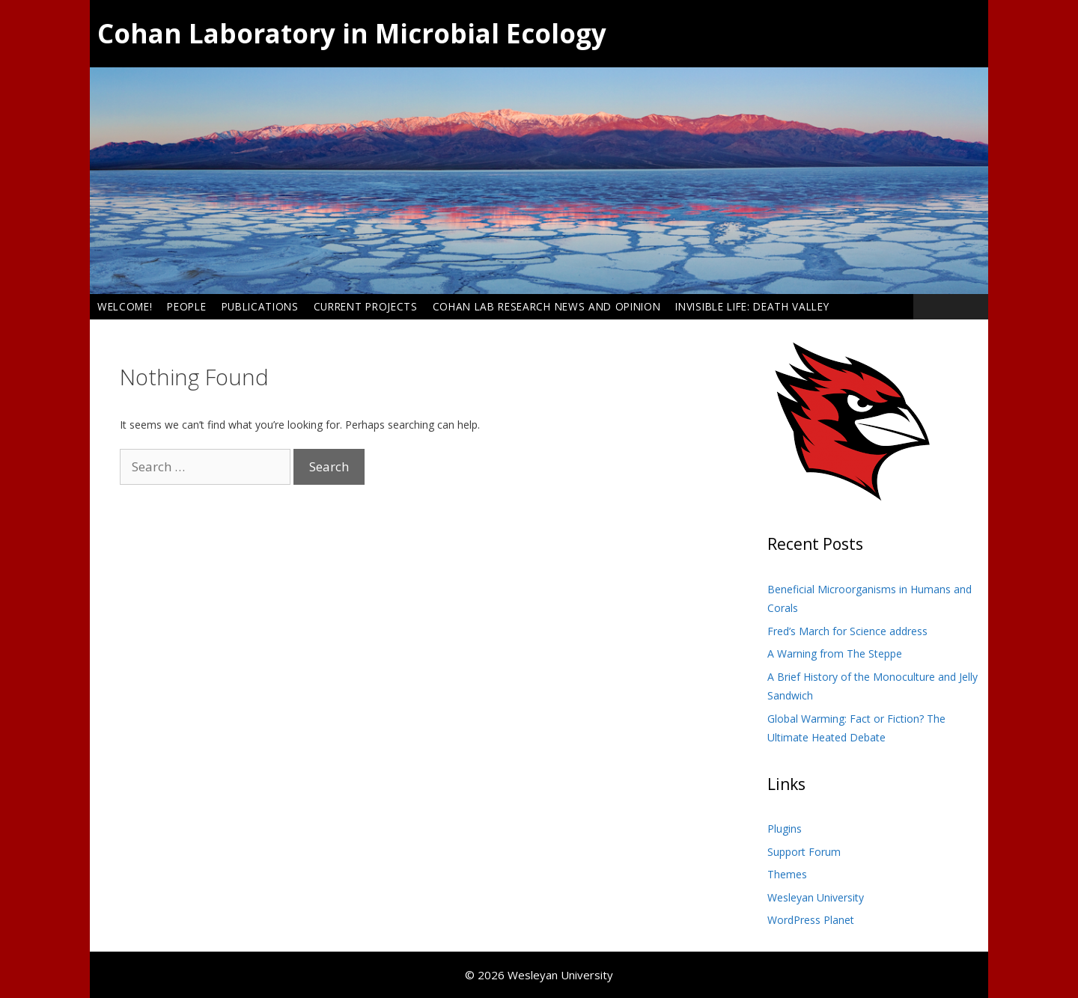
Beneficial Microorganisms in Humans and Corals (869, 599)
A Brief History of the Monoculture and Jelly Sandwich (872, 686)
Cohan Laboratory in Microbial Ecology (351, 33)
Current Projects (366, 306)
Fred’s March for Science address (847, 631)
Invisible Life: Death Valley (752, 306)
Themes (787, 874)
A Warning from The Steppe (834, 653)
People (186, 306)
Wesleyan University (815, 897)
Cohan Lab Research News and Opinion (547, 306)
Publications (260, 306)
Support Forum (804, 852)
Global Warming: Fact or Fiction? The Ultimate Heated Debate (856, 728)
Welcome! (124, 306)
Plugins (784, 828)
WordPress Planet (810, 920)
